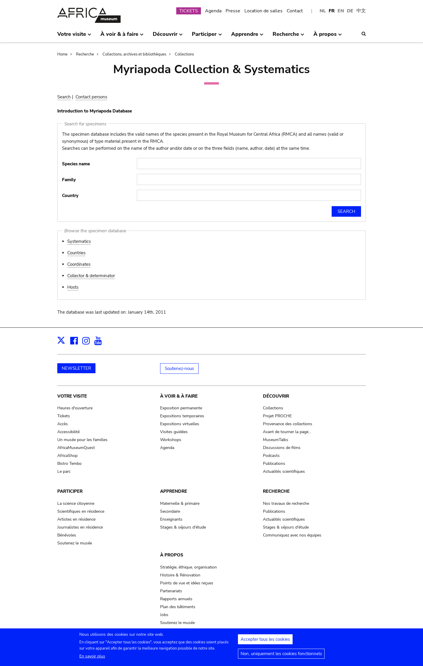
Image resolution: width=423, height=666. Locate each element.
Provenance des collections (287, 424)
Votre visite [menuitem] (74, 36)
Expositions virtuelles (179, 424)
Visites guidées (174, 432)
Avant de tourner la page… (287, 432)
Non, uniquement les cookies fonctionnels (281, 655)
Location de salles (263, 11)
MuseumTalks (275, 440)
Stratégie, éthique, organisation (188, 567)
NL (323, 11)
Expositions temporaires (182, 416)
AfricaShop (67, 455)
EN (341, 11)
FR (332, 11)
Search (64, 97)
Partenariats (171, 591)
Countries (76, 253)
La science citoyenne (75, 503)
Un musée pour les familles (82, 440)
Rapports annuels (176, 599)
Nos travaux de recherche (286, 503)
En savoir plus (92, 658)
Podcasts (271, 455)
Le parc (63, 471)
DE (350, 11)
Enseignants (171, 519)
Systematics (79, 241)
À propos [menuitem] (327, 36)
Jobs (164, 615)
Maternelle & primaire (179, 503)
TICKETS (188, 11)
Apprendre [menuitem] (247, 36)
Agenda (213, 11)
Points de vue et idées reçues (186, 583)
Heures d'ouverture (75, 408)
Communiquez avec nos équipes (292, 535)
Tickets (63, 416)
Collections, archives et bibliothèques (134, 54)
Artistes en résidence (76, 519)
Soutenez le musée (74, 543)
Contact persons (91, 97)
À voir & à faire (179, 396)
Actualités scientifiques (284, 471)
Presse (233, 11)
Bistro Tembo (69, 463)
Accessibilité (68, 432)
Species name (76, 164)
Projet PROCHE (277, 416)
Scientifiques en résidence (80, 511)
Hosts (72, 287)
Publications (274, 463)
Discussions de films (282, 447)
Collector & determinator (91, 276)
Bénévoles (66, 535)
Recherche (85, 54)
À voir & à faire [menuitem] (122, 36)
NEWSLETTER (76, 368)
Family (69, 180)
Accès (62, 424)
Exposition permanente (181, 408)
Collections (184, 54)
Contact (295, 11)
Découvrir (276, 396)
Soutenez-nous (179, 368)
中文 (361, 11)
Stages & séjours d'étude (183, 527)
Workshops (170, 440)
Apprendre (173, 491)
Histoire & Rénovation (180, 575)
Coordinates (78, 264)
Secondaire (170, 511)
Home (62, 54)
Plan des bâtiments (177, 607)
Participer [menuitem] (207, 36)
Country (70, 196)
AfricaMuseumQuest (76, 447)
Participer (70, 491)
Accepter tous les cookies (265, 641)
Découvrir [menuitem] (168, 36)
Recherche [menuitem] (288, 36)
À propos (171, 555)
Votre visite (72, 396)
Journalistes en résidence (80, 527)
